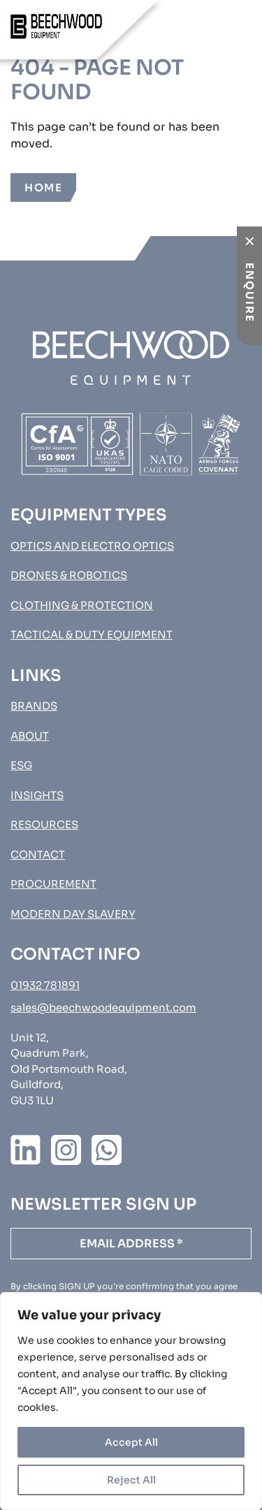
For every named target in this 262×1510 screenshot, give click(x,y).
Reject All (131, 1480)
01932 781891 (45, 985)
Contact (37, 854)
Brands (33, 705)
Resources (44, 824)
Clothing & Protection (81, 605)
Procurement (53, 883)
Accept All (131, 1442)
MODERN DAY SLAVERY (73, 914)
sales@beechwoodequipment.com (103, 1007)
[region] (131, 1401)
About (29, 735)
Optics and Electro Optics (92, 545)
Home (43, 187)
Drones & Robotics (68, 575)
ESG (21, 765)
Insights (37, 795)
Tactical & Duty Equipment (91, 634)
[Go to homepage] (56, 26)
